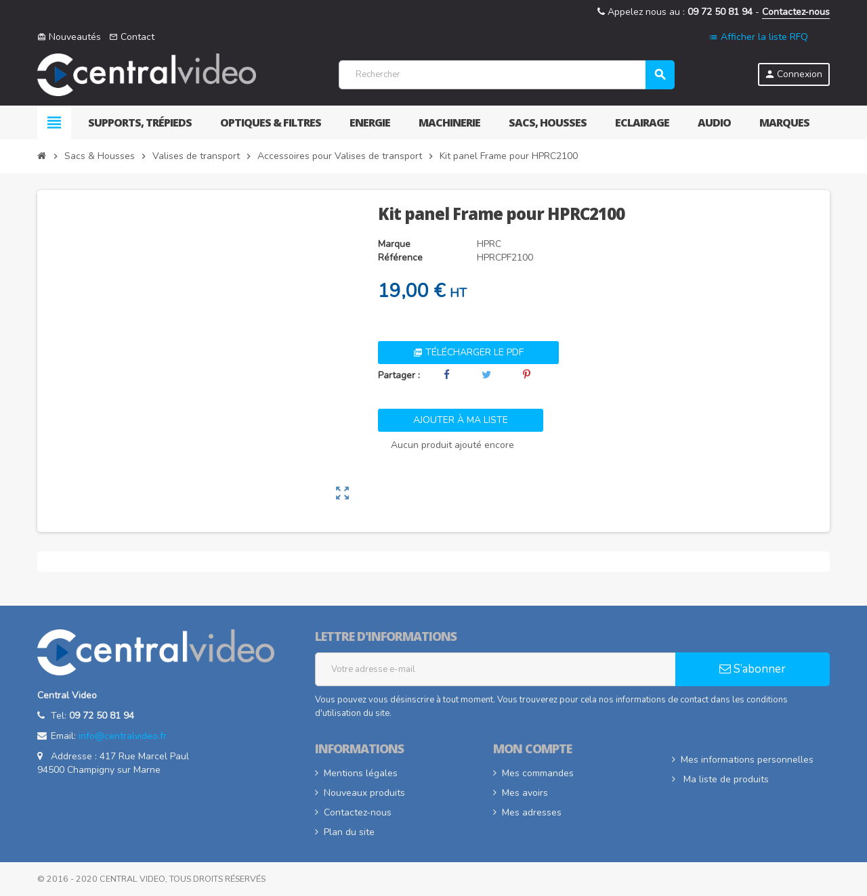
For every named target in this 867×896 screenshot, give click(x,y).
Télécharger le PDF (468, 352)
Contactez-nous (796, 11)
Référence (400, 257)
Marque (394, 244)
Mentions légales (361, 773)
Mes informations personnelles (747, 759)
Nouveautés (69, 36)
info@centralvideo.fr (123, 736)
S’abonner (752, 669)
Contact (131, 36)
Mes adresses (532, 812)
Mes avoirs (525, 792)
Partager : (399, 375)
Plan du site (349, 832)
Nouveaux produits (364, 792)
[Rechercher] (506, 74)
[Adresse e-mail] (495, 669)
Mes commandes (538, 773)
